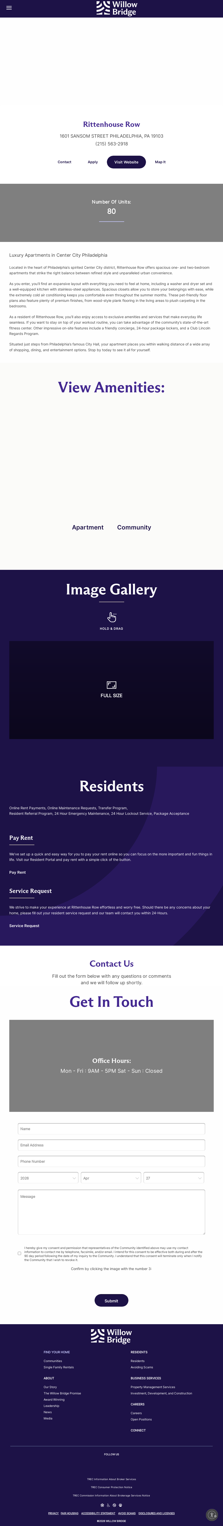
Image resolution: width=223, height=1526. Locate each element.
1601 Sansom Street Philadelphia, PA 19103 (111, 136)
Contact (64, 162)
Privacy (53, 1513)
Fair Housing (69, 1513)
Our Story (50, 1387)
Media (48, 1418)
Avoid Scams (126, 1513)
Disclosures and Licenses (156, 1513)
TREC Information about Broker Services (111, 1479)
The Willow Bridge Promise (62, 1393)
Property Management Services (153, 1387)
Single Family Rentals (59, 1367)
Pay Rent (17, 872)
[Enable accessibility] (212, 1515)
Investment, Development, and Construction (161, 1393)
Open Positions (141, 1419)
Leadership (51, 1406)
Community (134, 527)
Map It (160, 162)
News (48, 1412)
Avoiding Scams (142, 1367)
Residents (137, 1361)
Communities (53, 1361)
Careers (136, 1413)
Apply (93, 162)
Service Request (24, 925)
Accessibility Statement (98, 1513)
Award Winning (54, 1399)
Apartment (88, 527)
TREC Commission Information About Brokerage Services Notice (111, 1495)
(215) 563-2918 (111, 143)
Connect (138, 1430)
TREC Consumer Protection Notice (111, 1487)
